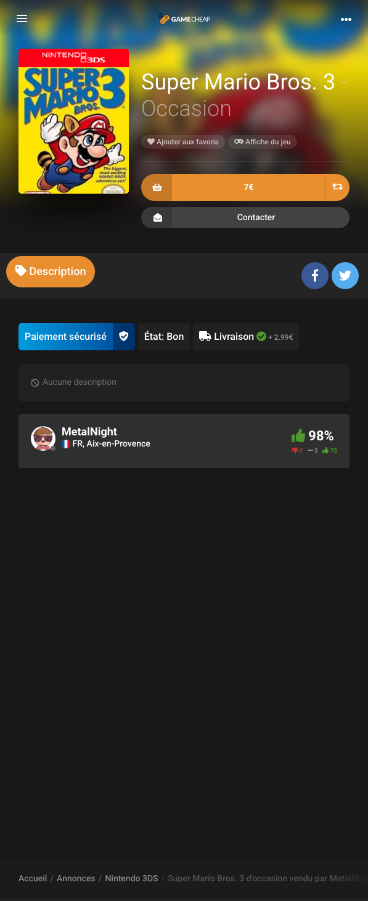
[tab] (50, 271)
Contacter (245, 217)
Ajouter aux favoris (183, 142)
